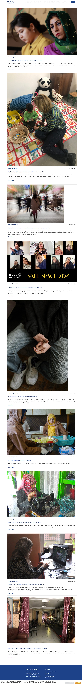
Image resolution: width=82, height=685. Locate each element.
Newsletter (64, 2)
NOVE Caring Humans (13, 57)
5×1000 (46, 674)
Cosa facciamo (38, 2)
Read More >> (11, 69)
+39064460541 (33, 674)
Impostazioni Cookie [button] (69, 682)
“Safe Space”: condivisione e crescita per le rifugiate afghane (25, 287)
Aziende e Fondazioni (49, 677)
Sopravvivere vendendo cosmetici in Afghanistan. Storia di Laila (26, 584)
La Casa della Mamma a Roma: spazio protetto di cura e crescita (26, 172)
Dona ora (47, 673)
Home (24, 2)
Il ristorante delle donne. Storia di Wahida (19, 460)
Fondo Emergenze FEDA (50, 671)
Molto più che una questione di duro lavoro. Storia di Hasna (24, 522)
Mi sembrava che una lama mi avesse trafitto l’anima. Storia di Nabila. (27, 648)
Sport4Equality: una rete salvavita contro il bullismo (22, 396)
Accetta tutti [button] (77, 682)
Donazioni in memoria (49, 676)
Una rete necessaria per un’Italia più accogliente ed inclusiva (25, 60)
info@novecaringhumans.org (34, 676)
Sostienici (46, 2)
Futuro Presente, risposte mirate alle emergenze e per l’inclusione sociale (28, 228)
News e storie (55, 2)
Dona (73, 2)
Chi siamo (29, 2)
